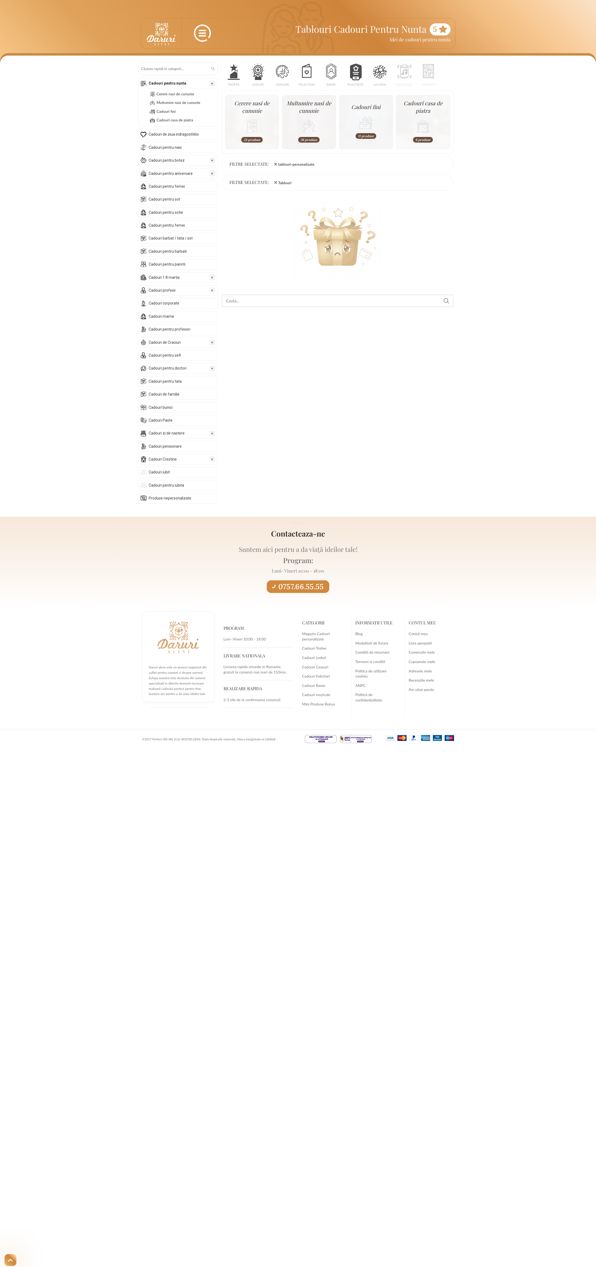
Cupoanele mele (422, 661)
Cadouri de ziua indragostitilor (174, 134)
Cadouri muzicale (316, 694)
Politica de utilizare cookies (370, 674)
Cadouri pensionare (165, 446)
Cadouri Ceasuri (315, 667)
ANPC (360, 685)
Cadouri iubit (159, 472)
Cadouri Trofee (314, 648)
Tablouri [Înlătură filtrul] (285, 183)
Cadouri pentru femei (167, 186)
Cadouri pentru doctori (168, 368)
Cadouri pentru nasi (165, 147)
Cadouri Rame (313, 685)
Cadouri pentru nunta (167, 83)
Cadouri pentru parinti (167, 264)
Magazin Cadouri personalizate (316, 636)
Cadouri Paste (161, 420)
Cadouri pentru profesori (169, 329)
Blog (359, 633)
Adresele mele (420, 671)
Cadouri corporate (164, 303)
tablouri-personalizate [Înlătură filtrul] (296, 164)
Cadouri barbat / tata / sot (171, 238)
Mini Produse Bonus (318, 704)
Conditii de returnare (372, 652)
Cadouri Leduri (314, 657)
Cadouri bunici (161, 407)
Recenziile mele (421, 680)
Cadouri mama (161, 316)
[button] (234, 76)
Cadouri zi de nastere (167, 433)
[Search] (338, 301)
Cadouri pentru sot (164, 199)
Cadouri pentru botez (167, 160)
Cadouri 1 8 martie (164, 277)
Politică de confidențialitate (368, 697)
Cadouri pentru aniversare (171, 173)
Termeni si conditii (370, 661)
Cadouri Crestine (163, 459)
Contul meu (418, 633)
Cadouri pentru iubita (166, 485)
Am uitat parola (421, 689)
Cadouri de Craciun (165, 342)
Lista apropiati (420, 643)
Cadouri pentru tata (165, 381)
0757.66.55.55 (298, 586)
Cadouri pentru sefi (165, 355)
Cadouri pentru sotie (166, 212)
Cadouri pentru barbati (168, 251)
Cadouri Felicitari (316, 676)
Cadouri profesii (162, 290)
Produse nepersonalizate (170, 498)
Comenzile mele (422, 652)
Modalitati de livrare (371, 643)
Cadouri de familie (164, 394)
